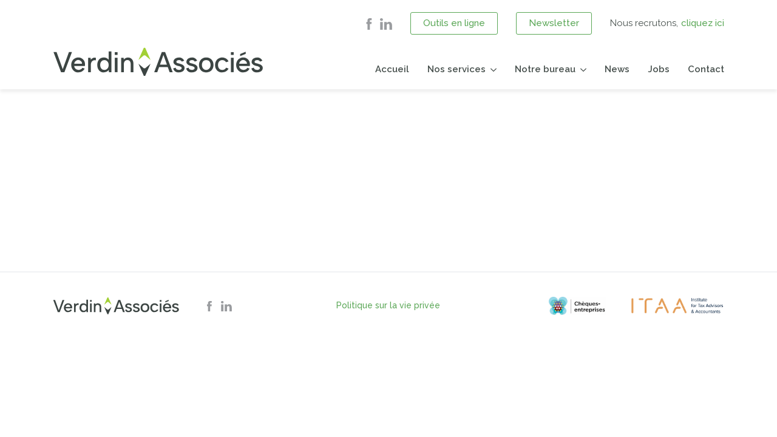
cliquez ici (702, 23)
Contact (706, 69)
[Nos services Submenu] (491, 69)
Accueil (392, 69)
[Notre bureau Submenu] (580, 69)
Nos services (456, 69)
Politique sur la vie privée (388, 305)
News (617, 69)
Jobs (659, 69)
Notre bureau (545, 69)
